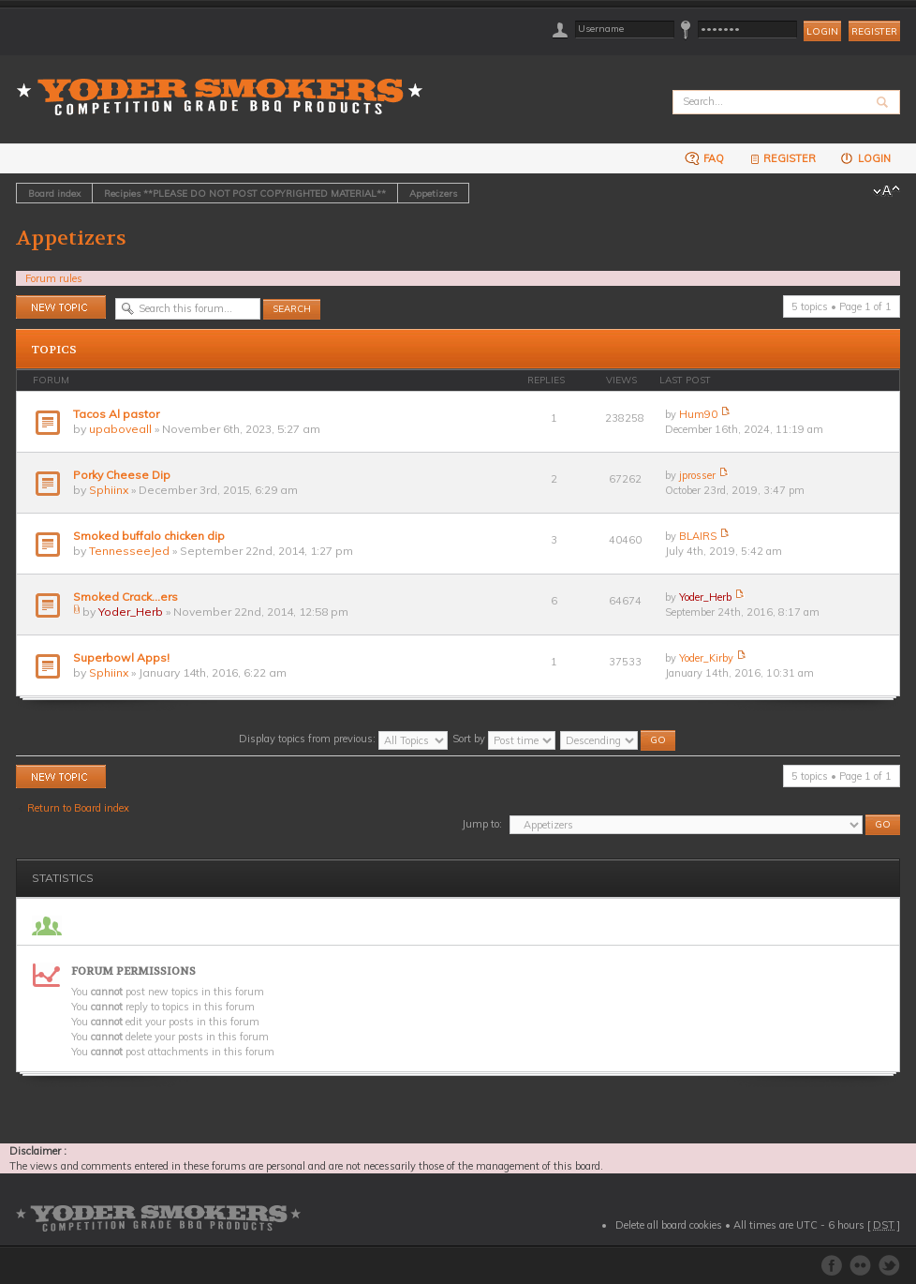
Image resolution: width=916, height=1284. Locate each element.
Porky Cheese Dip (121, 475)
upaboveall (120, 429)
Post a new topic (61, 307)
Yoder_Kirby (706, 657)
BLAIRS (698, 536)
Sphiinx (108, 490)
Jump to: (482, 823)
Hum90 (698, 414)
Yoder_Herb (130, 612)
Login (865, 158)
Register (874, 31)
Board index (54, 193)
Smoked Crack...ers (125, 597)
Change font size (886, 191)
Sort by (503, 738)
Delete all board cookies (668, 1225)
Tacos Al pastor (116, 414)
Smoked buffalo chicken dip (149, 536)
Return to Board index (78, 807)
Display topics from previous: (343, 738)
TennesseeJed (129, 551)
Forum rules (53, 278)
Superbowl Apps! (121, 657)
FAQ (704, 158)
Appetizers (433, 193)
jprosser (697, 475)
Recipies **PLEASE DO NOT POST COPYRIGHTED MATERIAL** (245, 193)
